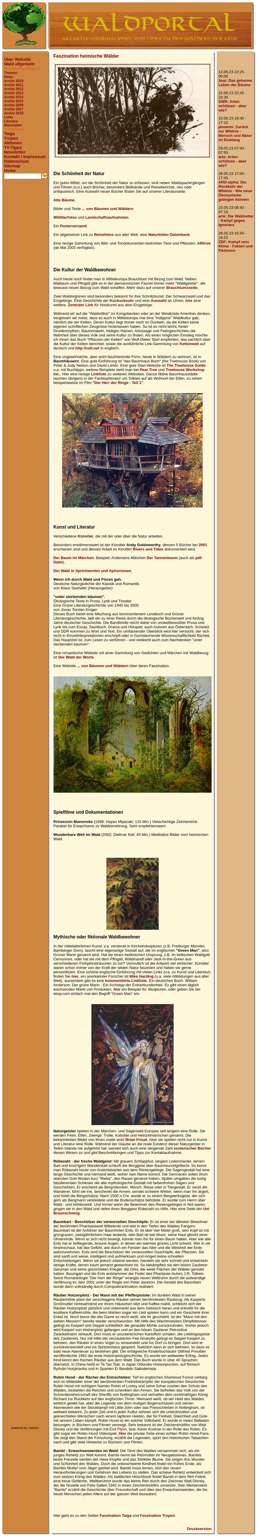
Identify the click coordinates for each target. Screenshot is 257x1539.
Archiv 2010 (13, 81)
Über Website (17, 59)
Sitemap (12, 166)
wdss (34, 1428)
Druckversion (199, 1529)
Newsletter (14, 152)
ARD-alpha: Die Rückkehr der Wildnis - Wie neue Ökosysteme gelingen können (235, 191)
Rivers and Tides (148, 549)
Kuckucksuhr (122, 300)
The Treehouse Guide (186, 365)
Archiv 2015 (13, 101)
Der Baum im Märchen (73, 558)
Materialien (13, 125)
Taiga (9, 133)
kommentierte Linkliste (126, 980)
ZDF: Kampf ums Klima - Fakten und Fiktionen (235, 246)
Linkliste (98, 374)
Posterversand (73, 226)
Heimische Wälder (22, 68)
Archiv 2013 (13, 93)
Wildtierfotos (65, 217)
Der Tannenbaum (162, 558)
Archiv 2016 (13, 105)
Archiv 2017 (13, 109)
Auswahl (158, 300)
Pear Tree (148, 370)
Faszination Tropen (157, 1515)
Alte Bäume (63, 200)
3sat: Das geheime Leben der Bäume (235, 82)
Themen (10, 73)
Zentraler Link (80, 305)
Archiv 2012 (13, 89)
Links (8, 117)
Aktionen (13, 143)
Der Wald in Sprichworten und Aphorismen (92, 571)
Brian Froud (136, 1139)
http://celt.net (87, 348)
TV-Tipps (13, 147)
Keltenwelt (189, 344)
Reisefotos (104, 234)
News (8, 77)
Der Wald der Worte (76, 657)
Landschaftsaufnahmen (106, 217)
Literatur (11, 121)
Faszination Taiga (115, 1515)
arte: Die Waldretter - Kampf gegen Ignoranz (236, 220)
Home (10, 170)
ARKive (204, 243)
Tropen (11, 138)
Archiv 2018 (13, 113)
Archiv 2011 (13, 85)
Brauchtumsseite (181, 287)
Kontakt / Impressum (25, 156)
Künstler (85, 536)
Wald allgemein (19, 64)
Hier (122, 1433)
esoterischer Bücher (192, 1148)
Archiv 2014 (13, 97)
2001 (203, 545)
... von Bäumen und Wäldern (107, 209)
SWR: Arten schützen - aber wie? (232, 105)
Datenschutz (16, 161)
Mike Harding (141, 976)
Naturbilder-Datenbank (169, 234)
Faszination (14, 129)
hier (188, 300)
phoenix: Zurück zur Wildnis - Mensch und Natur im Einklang (235, 133)
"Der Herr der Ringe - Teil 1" (118, 383)
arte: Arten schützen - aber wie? (232, 161)
